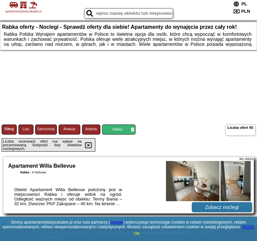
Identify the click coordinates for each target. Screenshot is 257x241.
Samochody (46, 129)
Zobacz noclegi (222, 207)
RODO (248, 227)
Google (116, 222)
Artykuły (91, 129)
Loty (26, 129)
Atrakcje (69, 129)
